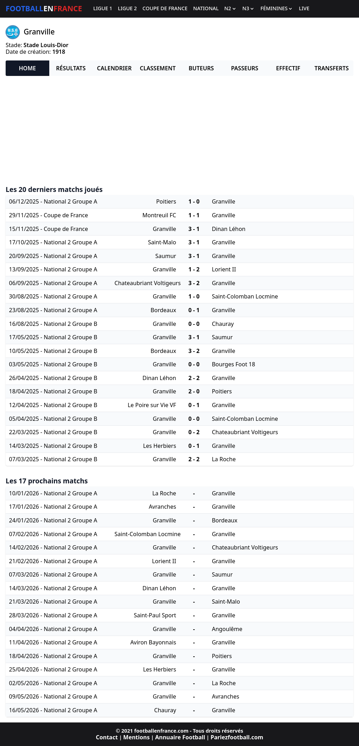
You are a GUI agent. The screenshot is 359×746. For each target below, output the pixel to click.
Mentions (136, 737)
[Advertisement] (179, 131)
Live (304, 9)
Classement (158, 68)
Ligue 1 (102, 9)
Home (27, 68)
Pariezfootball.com (236, 737)
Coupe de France (165, 9)
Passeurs (244, 68)
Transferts (332, 68)
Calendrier (114, 68)
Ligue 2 (127, 9)
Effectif (288, 68)
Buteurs (201, 68)
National (206, 9)
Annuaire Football (180, 737)
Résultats (71, 68)
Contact (107, 737)
